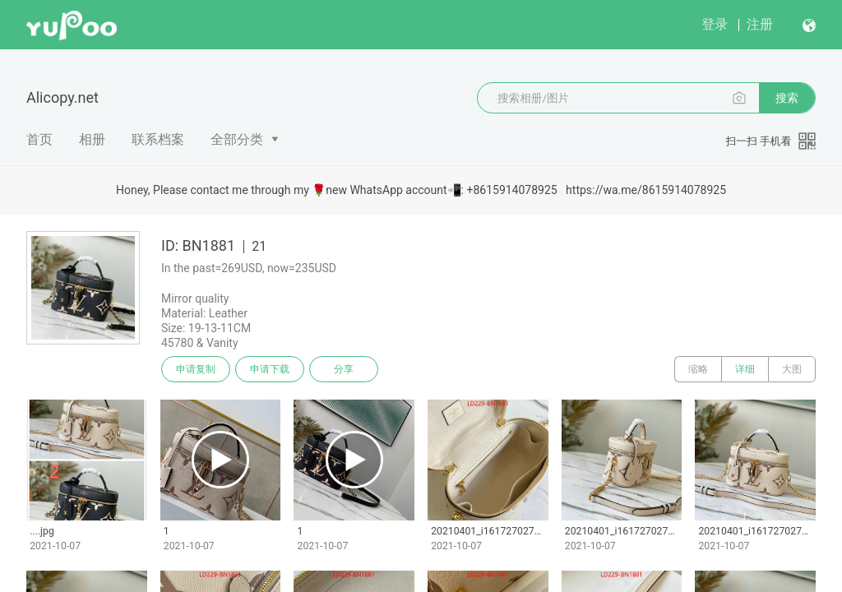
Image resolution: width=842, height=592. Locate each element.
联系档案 (158, 139)
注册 (760, 24)
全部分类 (236, 139)
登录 (714, 24)
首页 (39, 139)
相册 (92, 139)
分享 (344, 369)
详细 (745, 369)
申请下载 (269, 369)
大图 (792, 369)
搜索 (786, 97)
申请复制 (195, 369)
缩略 (698, 369)
